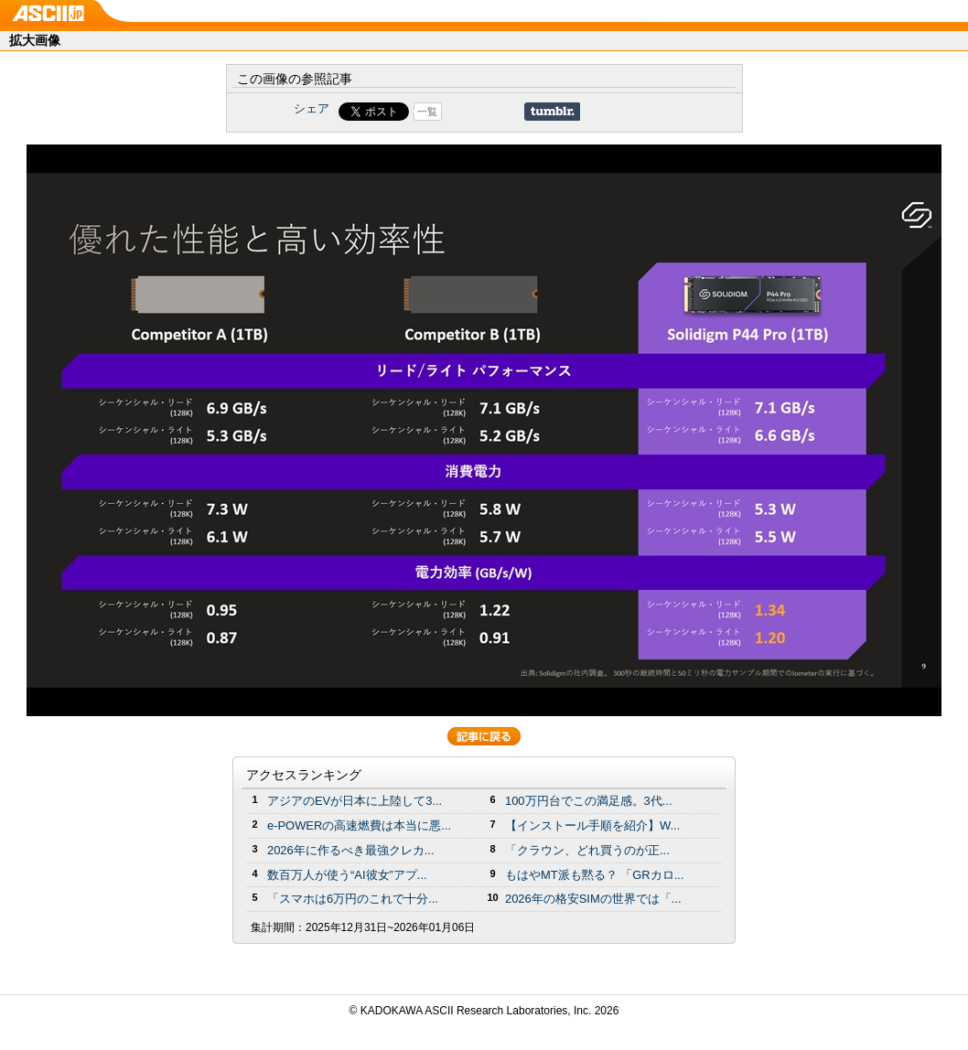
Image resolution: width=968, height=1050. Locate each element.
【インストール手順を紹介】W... (592, 825)
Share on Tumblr (552, 111)
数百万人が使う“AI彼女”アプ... (347, 875)
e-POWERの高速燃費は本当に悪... (359, 825)
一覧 (427, 111)
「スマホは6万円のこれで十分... (352, 898)
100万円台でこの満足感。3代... (588, 801)
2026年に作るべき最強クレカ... (351, 850)
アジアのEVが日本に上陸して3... (354, 801)
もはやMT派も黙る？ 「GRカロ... (594, 875)
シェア (311, 108)
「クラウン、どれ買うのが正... (587, 850)
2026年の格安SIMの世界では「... (593, 898)
